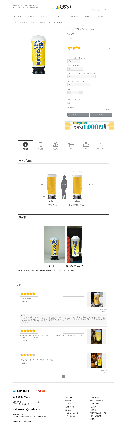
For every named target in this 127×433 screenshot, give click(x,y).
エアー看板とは (70, 416)
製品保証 (68, 410)
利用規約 (93, 419)
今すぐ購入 (101, 115)
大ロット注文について (97, 400)
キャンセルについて (71, 413)
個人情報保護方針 (96, 416)
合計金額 (71, 108)
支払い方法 (68, 404)
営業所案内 (93, 410)
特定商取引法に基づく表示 (98, 413)
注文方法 (68, 400)
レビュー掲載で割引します (75, 81)
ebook (25, 10)
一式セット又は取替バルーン (76, 58)
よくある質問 (94, 404)
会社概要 (93, 407)
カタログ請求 (94, 398)
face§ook (14, 10)
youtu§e (22, 10)
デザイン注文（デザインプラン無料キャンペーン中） (84, 73)
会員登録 (93, 10)
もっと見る (23, 301)
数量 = (69, 103)
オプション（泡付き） (74, 66)
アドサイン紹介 (70, 398)
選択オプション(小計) (74, 99)
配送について (69, 407)
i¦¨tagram (18, 10)
